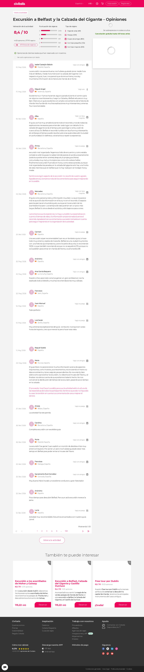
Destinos (45, 625)
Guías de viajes (48, 631)
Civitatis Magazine (49, 628)
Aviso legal (105, 669)
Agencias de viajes (79, 631)
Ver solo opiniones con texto (28, 57)
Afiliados (75, 628)
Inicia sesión (112, 4)
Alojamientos (77, 636)
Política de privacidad (118, 669)
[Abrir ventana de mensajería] (5, 667)
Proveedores (77, 625)
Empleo (75, 639)
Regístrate (125, 4)
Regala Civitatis (18, 634)
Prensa (15, 628)
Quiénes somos (18, 625)
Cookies (129, 669)
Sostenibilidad (17, 631)
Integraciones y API (79, 634)
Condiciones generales (93, 669)
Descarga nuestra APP (52, 645)
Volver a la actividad (20, 13)
